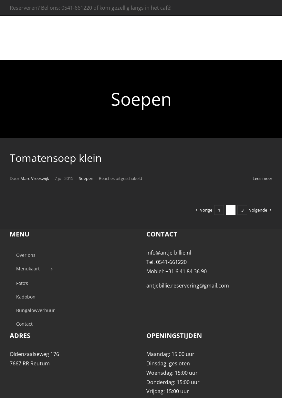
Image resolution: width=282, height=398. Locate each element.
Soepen (86, 178)
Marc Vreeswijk (34, 178)
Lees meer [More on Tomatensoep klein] (262, 178)
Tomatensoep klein (56, 158)
